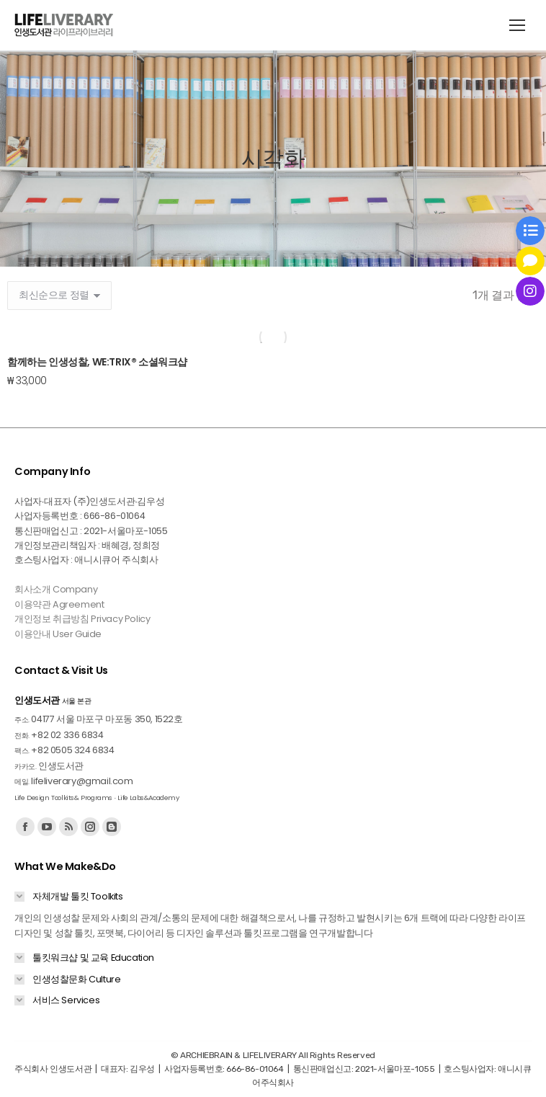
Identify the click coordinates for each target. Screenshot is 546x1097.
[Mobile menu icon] (517, 25)
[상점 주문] (59, 295)
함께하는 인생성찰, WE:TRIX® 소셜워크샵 (97, 362)
